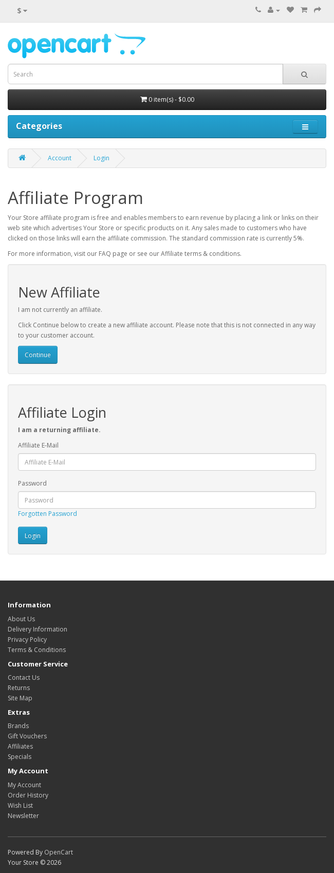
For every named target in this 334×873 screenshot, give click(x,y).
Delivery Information (37, 629)
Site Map (20, 698)
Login (101, 158)
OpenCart (58, 852)
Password (32, 483)
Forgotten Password (47, 513)
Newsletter (23, 815)
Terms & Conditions (37, 649)
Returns (19, 687)
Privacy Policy (27, 639)
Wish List (20, 805)
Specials (19, 756)
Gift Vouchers (27, 736)
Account (59, 158)
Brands (18, 725)
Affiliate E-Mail (38, 445)
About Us (21, 619)
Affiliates (20, 746)
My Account (24, 785)
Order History (28, 795)
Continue (38, 354)
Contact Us (24, 677)
